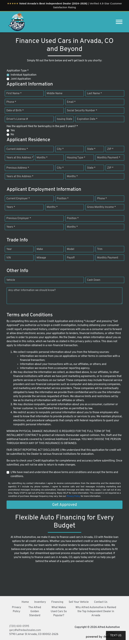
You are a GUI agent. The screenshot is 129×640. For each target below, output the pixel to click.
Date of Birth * (15, 110)
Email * (71, 102)
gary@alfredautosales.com (25, 630)
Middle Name (54, 93)
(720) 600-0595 (19, 626)
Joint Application (21, 79)
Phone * (11, 102)
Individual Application (23, 75)
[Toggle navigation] (119, 21)
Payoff (71, 257)
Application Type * (18, 70)
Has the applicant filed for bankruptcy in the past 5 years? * (42, 126)
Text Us (115, 635)
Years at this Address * (19, 157)
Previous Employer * (18, 218)
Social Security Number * (82, 110)
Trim (99, 249)
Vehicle (10, 280)
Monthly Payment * (108, 157)
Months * (42, 157)
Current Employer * (18, 198)
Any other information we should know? (32, 290)
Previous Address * (17, 168)
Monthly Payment (107, 257)
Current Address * (17, 149)
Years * (10, 207)
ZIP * (110, 149)
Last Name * (94, 93)
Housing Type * (76, 157)
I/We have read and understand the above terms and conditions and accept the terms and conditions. (64, 474)
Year (9, 249)
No (12, 134)
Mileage (41, 257)
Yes (13, 130)
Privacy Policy (73, 496)
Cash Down (93, 280)
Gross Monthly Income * (101, 207)
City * (60, 149)
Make (40, 249)
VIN (8, 257)
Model (70, 249)
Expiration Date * (87, 119)
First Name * (14, 93)
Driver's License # (17, 119)
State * (91, 149)
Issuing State (64, 119)
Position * (63, 198)
